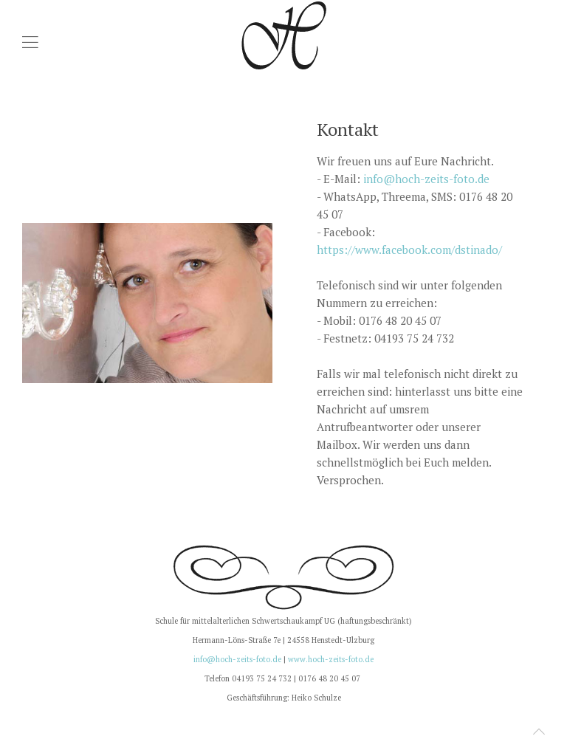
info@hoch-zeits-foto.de (426, 178)
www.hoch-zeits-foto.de (331, 659)
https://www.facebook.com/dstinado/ (409, 249)
